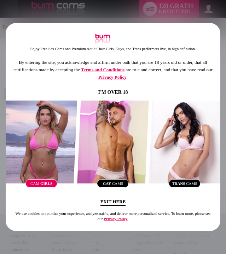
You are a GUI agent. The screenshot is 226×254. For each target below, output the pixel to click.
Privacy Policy (112, 77)
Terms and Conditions (102, 69)
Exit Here (113, 201)
